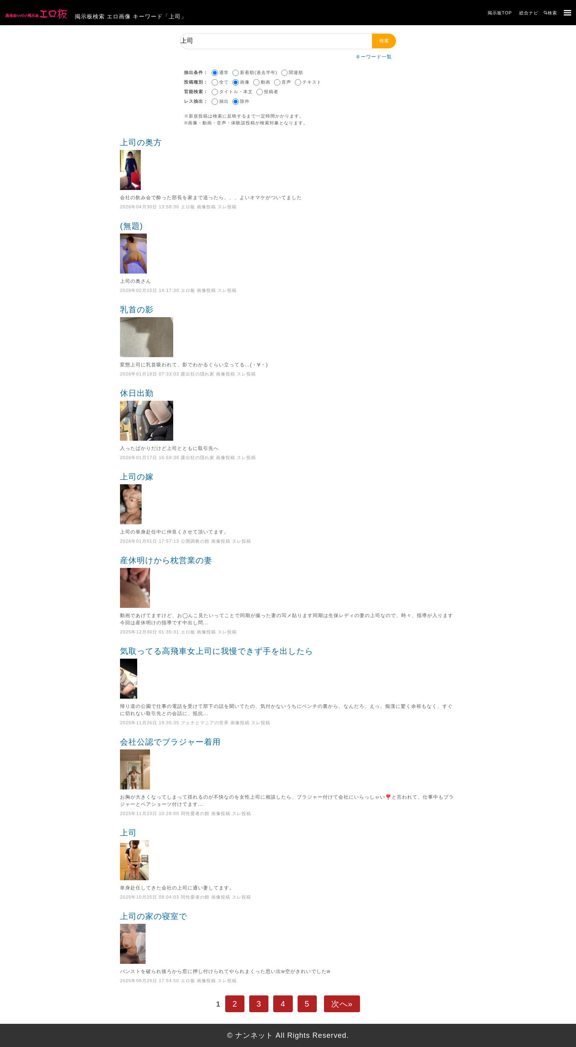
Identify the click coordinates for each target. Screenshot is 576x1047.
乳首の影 (288, 331)
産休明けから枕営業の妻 (288, 582)
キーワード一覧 (374, 57)
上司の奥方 (288, 164)
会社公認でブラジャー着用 (288, 763)
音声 (286, 82)
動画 (265, 82)
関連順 (296, 72)
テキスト (312, 82)
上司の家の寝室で (288, 938)
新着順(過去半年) (258, 72)
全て (224, 82)
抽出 (224, 101)
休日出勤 (288, 415)
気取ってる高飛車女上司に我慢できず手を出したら (288, 673)
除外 (245, 101)
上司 (288, 854)
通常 (224, 72)
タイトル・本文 (236, 91)
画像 (245, 82)
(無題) (288, 248)
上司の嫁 (288, 498)
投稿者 (271, 91)
